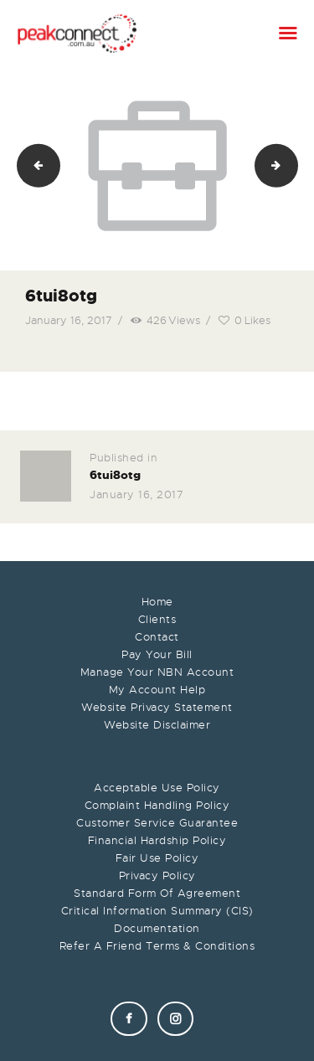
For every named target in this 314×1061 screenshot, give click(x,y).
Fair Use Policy (157, 858)
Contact (157, 637)
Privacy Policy (157, 875)
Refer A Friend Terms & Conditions (157, 946)
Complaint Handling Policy (157, 805)
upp (33, 165)
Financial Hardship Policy (157, 840)
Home (157, 602)
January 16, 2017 (68, 320)
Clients (157, 619)
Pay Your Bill (157, 654)
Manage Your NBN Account (157, 672)
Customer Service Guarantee (157, 823)
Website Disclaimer (157, 725)
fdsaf (292, 165)
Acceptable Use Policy (157, 787)
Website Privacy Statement (157, 707)
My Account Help (157, 689)
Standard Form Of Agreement (157, 893)
